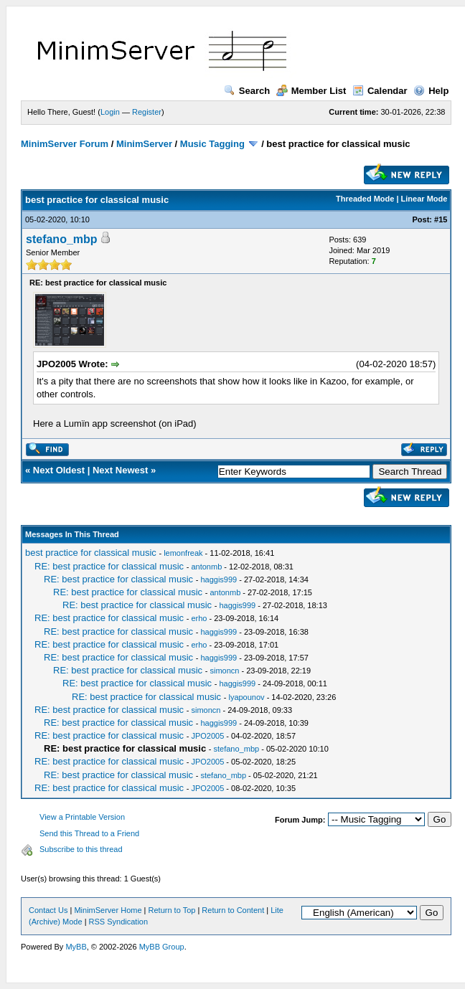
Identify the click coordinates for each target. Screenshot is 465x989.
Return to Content (233, 910)
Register (146, 112)
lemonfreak (183, 553)
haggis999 (218, 579)
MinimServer (144, 143)
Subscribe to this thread (81, 849)
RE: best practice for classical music (109, 566)
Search (247, 90)
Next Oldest (59, 470)
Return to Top (172, 910)
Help (430, 90)
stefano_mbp (62, 239)
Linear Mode (424, 198)
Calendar (380, 90)
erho (199, 618)
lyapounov (246, 697)
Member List (311, 90)
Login (110, 112)
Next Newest (120, 470)
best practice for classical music (90, 552)
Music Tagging (212, 143)
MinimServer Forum (64, 143)
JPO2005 (207, 736)
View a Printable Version (82, 817)
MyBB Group (161, 946)
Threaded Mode (365, 198)
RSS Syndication (119, 921)
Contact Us (48, 910)
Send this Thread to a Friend (89, 833)
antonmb (206, 566)
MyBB (75, 946)
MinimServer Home (107, 910)
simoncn (224, 670)
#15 (440, 219)
